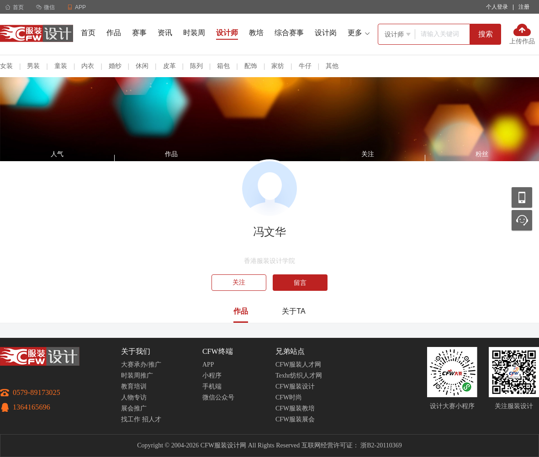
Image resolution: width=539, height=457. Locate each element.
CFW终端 (217, 351)
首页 (14, 7)
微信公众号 (218, 397)
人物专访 (134, 397)
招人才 (151, 419)
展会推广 (134, 408)
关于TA (293, 311)
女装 (6, 65)
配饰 (250, 65)
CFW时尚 (288, 397)
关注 (239, 282)
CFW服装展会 (295, 419)
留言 (300, 282)
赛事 (139, 33)
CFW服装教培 (295, 408)
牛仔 (305, 65)
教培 (256, 33)
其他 (332, 65)
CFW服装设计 (295, 386)
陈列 (196, 65)
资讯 (165, 33)
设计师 (227, 33)
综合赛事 (289, 33)
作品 (113, 33)
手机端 (212, 386)
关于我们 (135, 351)
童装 (60, 65)
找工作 (130, 419)
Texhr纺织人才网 (298, 375)
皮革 (169, 65)
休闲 (142, 65)
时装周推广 (137, 375)
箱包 (223, 65)
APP (208, 364)
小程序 (212, 375)
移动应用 (522, 197)
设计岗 (326, 33)
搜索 (485, 34)
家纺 (277, 65)
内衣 (87, 65)
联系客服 (522, 220)
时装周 (194, 33)
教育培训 (134, 386)
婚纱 (115, 65)
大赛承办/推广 (141, 364)
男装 (33, 65)
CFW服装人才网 (298, 364)
